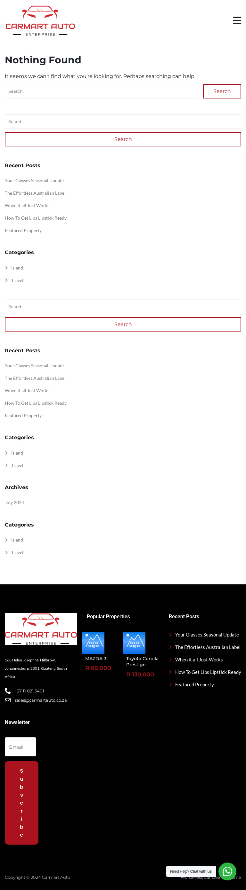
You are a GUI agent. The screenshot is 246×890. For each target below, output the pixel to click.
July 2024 (14, 502)
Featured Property (23, 230)
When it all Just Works (27, 205)
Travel (17, 280)
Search (222, 91)
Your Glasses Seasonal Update (34, 180)
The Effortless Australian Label (35, 193)
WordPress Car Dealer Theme (211, 877)
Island (17, 267)
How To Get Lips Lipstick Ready (36, 218)
